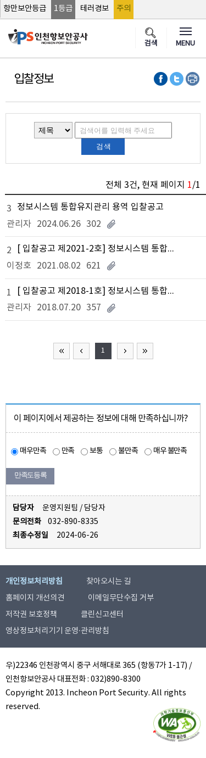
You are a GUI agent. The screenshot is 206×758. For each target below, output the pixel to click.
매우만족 (33, 451)
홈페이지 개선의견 (34, 598)
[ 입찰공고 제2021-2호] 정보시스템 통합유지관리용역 (99, 249)
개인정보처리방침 (34, 581)
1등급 (63, 8)
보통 (96, 451)
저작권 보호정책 (31, 614)
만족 (68, 451)
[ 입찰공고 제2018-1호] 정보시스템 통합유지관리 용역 (99, 291)
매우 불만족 (170, 451)
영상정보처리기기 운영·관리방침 (57, 631)
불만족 (128, 451)
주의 (123, 8)
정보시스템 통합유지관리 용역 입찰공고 (90, 207)
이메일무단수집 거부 (121, 598)
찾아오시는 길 (108, 581)
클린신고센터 (102, 614)
